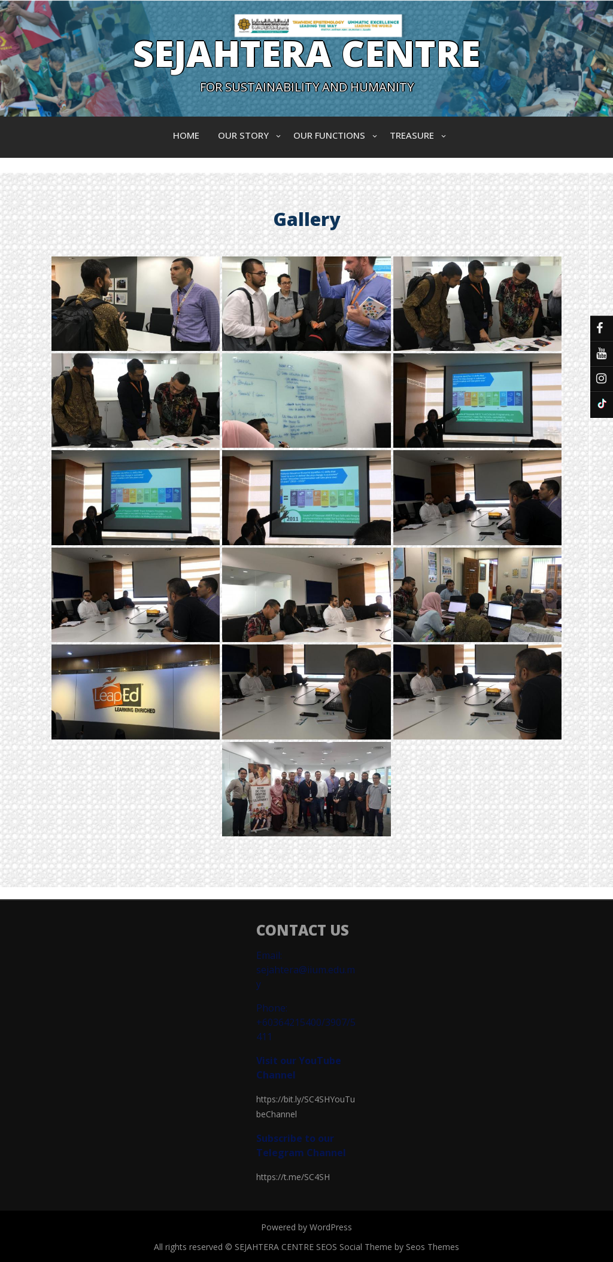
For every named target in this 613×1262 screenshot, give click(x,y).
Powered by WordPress (306, 1227)
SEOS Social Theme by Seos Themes (387, 1246)
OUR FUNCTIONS (329, 135)
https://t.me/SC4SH (293, 1176)
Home (186, 135)
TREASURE (412, 135)
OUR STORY (243, 135)
